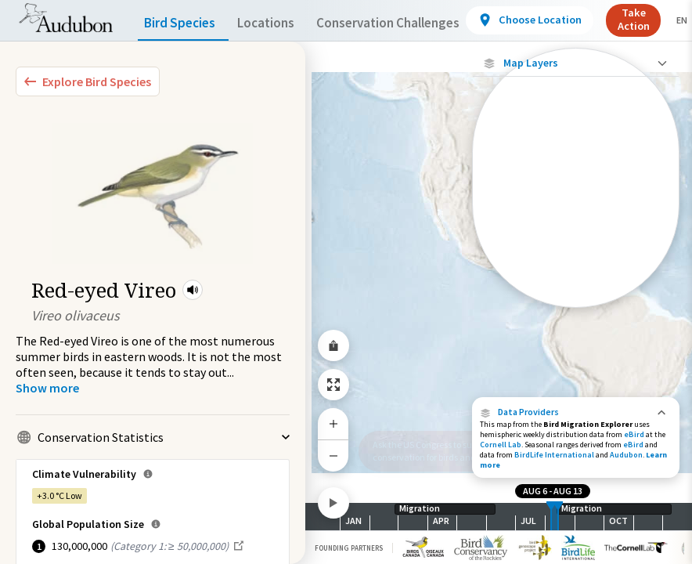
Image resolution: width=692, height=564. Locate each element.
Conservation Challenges (412, 23)
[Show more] (47, 388)
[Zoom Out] (333, 455)
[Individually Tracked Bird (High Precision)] (576, 158)
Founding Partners (349, 548)
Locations (279, 23)
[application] (346, 282)
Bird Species (183, 23)
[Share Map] (333, 345)
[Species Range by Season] (576, 284)
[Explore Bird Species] (88, 81)
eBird (634, 434)
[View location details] (564, 20)
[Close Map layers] (576, 63)
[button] (192, 290)
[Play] (333, 503)
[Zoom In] (333, 423)
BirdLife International (554, 455)
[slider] (551, 516)
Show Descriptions (576, 311)
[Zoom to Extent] (333, 384)
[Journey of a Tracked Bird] (576, 192)
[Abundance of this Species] (576, 238)
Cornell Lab (500, 444)
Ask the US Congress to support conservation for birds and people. (439, 451)
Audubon (626, 455)
